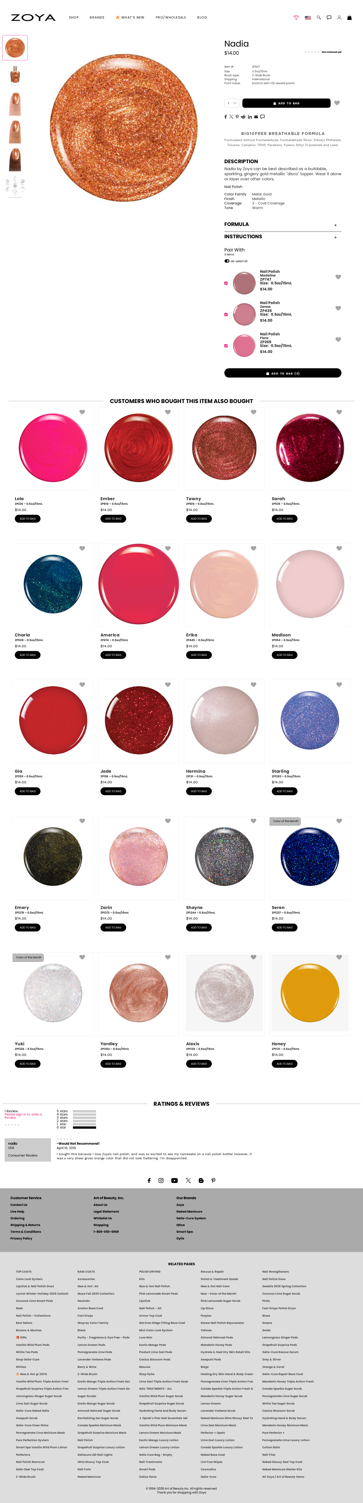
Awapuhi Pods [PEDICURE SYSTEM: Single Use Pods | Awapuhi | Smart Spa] (211, 1359)
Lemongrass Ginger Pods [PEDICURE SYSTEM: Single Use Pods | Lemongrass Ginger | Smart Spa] (280, 1337)
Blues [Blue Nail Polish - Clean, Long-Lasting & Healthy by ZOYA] (266, 1315)
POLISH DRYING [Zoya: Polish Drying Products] (149, 1271)
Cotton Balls (271, 1447)
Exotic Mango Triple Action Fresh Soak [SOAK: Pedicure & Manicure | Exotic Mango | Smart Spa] (104, 1381)
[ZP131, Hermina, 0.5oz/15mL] (224, 729)
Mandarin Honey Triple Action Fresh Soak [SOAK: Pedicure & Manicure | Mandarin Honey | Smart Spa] (288, 1381)
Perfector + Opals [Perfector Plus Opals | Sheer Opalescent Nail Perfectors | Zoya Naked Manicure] (213, 1432)
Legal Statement (106, 1211)
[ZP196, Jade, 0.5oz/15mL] (138, 729)
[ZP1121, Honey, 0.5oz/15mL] (309, 1001)
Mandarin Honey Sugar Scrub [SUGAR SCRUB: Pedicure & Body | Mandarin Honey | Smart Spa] (221, 1396)
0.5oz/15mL (246, 71)
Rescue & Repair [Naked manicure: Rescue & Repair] (212, 1271)
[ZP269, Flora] (281, 345)
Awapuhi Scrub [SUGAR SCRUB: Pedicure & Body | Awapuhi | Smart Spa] (27, 1418)
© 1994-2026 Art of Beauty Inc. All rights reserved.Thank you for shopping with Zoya (181, 1490)
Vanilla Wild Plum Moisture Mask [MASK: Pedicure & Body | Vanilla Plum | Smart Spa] (163, 1425)
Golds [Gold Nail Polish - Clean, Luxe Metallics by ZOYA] (266, 1330)
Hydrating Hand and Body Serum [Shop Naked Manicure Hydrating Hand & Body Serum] (162, 1410)
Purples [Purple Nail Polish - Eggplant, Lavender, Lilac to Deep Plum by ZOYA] (206, 1315)
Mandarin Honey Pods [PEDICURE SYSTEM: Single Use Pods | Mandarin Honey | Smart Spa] (216, 1345)
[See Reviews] (322, 52)
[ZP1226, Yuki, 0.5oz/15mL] (53, 1001)
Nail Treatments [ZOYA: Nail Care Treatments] (150, 1462)
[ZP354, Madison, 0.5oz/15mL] (309, 592)
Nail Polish (233, 187)
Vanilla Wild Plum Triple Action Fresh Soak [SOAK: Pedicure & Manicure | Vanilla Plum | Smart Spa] (42, 1381)
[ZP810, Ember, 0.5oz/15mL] (138, 456)
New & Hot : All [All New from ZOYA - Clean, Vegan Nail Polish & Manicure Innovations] (88, 1286)
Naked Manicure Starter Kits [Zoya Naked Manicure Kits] (282, 1469)
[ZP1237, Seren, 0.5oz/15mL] (309, 865)
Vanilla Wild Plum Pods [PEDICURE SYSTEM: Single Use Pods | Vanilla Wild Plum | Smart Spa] (33, 1345)
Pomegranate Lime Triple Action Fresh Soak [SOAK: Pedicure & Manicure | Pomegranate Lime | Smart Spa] (227, 1381)
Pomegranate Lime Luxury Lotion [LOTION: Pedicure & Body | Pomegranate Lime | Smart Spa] (286, 1440)
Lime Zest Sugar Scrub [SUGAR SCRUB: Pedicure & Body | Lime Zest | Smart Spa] (31, 1403)
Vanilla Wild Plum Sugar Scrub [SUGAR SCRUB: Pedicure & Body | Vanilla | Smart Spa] (161, 1396)
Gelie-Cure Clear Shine (32, 1425)
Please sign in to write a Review (23, 1116)
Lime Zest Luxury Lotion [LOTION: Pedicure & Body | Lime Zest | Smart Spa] (218, 1440)
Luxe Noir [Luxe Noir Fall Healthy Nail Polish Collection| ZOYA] (145, 1337)
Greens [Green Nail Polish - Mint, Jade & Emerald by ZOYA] (267, 1323)
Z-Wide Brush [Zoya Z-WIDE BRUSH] (26, 1476)
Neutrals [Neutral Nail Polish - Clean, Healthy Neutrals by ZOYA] (84, 1301)
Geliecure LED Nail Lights (95, 1454)
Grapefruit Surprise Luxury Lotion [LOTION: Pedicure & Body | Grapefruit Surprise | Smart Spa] (101, 1447)
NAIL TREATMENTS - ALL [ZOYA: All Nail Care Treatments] (155, 1388)
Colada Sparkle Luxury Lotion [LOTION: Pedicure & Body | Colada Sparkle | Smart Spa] (222, 1447)
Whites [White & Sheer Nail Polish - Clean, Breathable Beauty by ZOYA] (21, 1367)
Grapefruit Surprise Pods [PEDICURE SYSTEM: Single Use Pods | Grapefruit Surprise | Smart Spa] (279, 1345)
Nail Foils (84, 1469)
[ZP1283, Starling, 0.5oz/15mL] (309, 729)
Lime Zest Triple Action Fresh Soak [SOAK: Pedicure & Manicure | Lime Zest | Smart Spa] (163, 1381)
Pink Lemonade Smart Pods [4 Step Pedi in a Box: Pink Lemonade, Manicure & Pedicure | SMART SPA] (158, 1293)
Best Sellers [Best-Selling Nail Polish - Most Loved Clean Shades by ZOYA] (24, 1323)
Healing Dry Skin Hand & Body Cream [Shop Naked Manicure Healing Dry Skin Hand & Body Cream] (227, 1374)
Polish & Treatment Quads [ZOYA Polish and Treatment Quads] (219, 1279)
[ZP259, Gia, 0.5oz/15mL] (53, 729)
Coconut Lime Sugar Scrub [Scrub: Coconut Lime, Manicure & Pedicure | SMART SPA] (281, 1293)
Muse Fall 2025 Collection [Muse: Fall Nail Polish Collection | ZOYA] (96, 1293)
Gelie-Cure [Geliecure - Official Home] (208, 1476)
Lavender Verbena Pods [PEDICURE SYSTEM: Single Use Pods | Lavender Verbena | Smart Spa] (94, 1359)
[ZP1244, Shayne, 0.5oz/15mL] (224, 865)
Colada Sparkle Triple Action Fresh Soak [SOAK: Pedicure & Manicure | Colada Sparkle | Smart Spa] (227, 1388)
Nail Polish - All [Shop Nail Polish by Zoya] (150, 1308)
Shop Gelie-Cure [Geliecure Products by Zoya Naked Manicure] (27, 1359)
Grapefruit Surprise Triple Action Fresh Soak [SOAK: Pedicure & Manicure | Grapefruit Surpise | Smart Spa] (42, 1388)
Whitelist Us (103, 1218)
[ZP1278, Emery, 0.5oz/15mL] (53, 865)
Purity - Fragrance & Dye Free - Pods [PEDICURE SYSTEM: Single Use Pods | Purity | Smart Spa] (104, 1337)
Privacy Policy (21, 1238)
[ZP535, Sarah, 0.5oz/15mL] (309, 456)
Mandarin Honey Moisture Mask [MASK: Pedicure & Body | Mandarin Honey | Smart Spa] (285, 1425)
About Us (100, 1205)
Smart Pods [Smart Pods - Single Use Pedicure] (147, 1469)
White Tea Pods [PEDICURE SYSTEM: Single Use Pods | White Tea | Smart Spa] (27, 1352)
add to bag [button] (271, 103)
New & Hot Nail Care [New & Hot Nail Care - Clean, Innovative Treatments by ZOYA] (215, 1286)
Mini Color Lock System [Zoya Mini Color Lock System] (156, 1330)
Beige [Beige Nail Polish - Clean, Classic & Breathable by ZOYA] (205, 1367)
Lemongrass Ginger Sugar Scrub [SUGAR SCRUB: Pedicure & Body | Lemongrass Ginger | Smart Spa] (39, 1396)
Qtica (180, 1225)
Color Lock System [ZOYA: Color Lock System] (29, 1279)
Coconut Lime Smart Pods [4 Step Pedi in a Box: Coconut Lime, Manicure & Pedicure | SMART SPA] (34, 1301)
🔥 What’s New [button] (130, 17)
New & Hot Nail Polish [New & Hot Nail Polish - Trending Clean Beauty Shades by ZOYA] (154, 1286)
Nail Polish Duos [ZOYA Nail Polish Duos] (274, 1279)
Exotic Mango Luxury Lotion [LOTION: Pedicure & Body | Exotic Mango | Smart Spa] (158, 1440)
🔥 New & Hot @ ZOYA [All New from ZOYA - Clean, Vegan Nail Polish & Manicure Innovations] (31, 1374)
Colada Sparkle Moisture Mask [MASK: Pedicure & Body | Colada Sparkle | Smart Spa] (99, 1425)
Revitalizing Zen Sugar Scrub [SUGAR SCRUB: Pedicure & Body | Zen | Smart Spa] (98, 1418)
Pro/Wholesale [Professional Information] (171, 17)
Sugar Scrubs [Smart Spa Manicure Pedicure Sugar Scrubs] (87, 1396)
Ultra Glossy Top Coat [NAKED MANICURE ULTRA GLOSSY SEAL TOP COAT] (93, 1462)
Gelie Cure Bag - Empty (155, 1454)
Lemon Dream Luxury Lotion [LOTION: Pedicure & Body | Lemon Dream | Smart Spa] (159, 1447)
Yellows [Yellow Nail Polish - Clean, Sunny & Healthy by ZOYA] (206, 1330)
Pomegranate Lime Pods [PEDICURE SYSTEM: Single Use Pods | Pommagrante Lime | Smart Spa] (95, 1352)
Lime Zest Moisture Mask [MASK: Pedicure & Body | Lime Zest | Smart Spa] (218, 1425)
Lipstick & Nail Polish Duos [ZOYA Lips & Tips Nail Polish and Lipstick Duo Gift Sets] (35, 1286)
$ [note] (266, 289)
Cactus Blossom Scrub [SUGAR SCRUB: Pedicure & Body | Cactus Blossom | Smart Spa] (278, 1410)
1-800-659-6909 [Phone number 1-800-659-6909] (106, 1231)
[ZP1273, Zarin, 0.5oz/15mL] (138, 865)
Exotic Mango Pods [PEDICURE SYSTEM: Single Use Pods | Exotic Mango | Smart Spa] (152, 1345)
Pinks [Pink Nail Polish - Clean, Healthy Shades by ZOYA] (266, 1301)
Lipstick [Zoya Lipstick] (144, 1301)
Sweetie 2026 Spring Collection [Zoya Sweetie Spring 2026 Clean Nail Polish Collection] (284, 1286)
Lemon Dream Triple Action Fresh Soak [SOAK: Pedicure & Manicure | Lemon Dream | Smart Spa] (104, 1388)
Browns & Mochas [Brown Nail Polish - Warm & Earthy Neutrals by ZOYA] (29, 1330)
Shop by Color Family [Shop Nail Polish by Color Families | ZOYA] (93, 1323)
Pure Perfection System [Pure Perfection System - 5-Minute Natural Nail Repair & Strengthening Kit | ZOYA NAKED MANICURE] (32, 1440)
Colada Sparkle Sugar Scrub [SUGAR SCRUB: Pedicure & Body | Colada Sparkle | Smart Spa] (282, 1388)
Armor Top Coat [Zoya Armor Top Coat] (150, 1315)
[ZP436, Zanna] (281, 314)
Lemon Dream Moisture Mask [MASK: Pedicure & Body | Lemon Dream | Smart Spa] (160, 1432)
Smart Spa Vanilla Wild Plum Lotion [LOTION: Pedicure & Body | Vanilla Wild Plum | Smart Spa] (41, 1447)
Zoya (180, 1205)
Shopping (101, 1225)
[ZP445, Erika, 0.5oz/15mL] (224, 592)
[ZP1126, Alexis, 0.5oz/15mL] (224, 1001)
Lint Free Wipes (211, 1462)
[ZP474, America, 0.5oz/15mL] (138, 592)
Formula (280, 224)
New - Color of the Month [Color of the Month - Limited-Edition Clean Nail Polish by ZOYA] (218, 1293)
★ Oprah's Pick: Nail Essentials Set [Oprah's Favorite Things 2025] (163, 1418)
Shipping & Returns (25, 1225)
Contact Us (18, 1205)
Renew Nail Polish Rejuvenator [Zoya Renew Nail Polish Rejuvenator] (222, 1323)
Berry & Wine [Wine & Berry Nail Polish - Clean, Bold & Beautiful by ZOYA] (87, 1367)
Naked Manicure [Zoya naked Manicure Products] (89, 1476)
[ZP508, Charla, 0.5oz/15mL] (53, 592)
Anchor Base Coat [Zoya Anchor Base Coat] (90, 1308)
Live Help (17, 1211)
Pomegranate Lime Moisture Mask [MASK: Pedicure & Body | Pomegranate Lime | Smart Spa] (40, 1432)
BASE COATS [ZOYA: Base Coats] (86, 1271)
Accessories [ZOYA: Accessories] (86, 1279)
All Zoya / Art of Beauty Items (283, 1476)
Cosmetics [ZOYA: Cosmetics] (208, 1469)
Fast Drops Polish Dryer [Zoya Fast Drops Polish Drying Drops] (279, 1308)
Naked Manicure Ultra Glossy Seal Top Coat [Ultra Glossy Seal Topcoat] (227, 1418)
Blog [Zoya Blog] (202, 17)
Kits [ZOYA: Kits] (142, 1279)
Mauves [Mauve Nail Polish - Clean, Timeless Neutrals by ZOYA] (144, 1367)
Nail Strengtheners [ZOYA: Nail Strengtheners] (275, 1271)
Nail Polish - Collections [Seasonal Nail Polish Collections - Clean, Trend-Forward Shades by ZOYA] (33, 1315)
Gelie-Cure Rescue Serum (280, 1352)
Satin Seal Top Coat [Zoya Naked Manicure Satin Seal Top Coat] (30, 1469)
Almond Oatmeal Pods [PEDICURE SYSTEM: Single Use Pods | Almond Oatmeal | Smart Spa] (217, 1337)
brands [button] (97, 17)
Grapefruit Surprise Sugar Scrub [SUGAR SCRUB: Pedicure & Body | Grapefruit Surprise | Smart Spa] (161, 1403)
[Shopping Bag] (349, 18)
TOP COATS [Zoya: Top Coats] (23, 1271)
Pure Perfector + (273, 1432)
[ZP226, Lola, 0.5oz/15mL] (53, 456)
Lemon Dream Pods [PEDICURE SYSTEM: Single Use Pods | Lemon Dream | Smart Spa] (91, 1345)
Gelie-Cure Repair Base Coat (282, 1374)
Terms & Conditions (25, 1231)
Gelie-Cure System (191, 1218)
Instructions (280, 236)
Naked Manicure (189, 1211)
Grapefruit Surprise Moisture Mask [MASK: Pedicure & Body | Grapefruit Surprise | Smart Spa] (102, 1432)
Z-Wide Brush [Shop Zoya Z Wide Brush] (87, 1374)
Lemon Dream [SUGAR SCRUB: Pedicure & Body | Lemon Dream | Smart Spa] (211, 1403)
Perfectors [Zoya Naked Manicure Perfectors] (23, 1454)
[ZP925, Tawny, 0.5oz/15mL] (224, 456)
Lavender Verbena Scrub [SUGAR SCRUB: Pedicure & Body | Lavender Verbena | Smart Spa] (218, 1410)
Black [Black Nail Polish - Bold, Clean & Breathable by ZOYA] (81, 1330)
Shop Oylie (146, 1374)
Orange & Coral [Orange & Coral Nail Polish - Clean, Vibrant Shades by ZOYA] (273, 1367)
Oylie (180, 1238)
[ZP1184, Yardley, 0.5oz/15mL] (138, 1001)
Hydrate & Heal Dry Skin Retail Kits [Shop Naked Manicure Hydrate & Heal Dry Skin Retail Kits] (225, 1352)
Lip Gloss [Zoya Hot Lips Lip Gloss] (207, 1308)
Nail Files (268, 1454)
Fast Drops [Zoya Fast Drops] (85, 1315)
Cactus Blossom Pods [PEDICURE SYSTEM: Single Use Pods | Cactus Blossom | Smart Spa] (154, 1359)
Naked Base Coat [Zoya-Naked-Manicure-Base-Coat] (213, 1454)
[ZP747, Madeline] (281, 283)
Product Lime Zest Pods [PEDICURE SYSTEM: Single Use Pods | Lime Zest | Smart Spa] (155, 1352)
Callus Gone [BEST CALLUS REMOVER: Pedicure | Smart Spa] (147, 1476)
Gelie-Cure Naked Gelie (32, 1410)
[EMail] (256, 116)
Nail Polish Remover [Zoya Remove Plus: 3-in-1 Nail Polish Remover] (30, 1462)
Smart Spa (184, 1231)
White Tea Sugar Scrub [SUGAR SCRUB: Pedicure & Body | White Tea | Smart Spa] (278, 1403)
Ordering (17, 1218)
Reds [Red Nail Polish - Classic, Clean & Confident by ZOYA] (19, 1308)
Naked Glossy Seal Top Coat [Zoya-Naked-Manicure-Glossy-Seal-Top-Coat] (282, 1462)
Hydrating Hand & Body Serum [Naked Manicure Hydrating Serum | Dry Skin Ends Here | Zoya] (284, 1418)
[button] (33, 17)
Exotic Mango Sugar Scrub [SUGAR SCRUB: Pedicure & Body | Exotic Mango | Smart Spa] (96, 1403)
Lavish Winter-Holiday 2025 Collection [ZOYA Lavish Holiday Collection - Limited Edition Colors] (42, 1293)
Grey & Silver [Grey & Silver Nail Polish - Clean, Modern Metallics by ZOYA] (271, 1359)
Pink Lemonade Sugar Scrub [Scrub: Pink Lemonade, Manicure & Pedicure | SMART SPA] (220, 1301)
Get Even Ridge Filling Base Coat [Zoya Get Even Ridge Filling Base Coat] (162, 1323)
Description (241, 161)
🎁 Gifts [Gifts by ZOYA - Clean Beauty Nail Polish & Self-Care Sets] (21, 1337)
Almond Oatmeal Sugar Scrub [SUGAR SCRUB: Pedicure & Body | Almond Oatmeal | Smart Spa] (99, 1410)
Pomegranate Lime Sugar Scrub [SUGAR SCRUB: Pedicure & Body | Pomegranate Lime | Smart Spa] (284, 1396)
